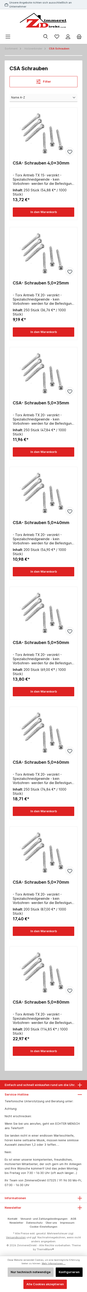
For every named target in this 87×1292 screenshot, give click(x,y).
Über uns (51, 1222)
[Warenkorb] (79, 37)
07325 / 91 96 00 (59, 1180)
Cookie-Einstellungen (43, 1226)
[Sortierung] (43, 98)
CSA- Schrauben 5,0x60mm (41, 762)
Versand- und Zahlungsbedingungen (44, 1218)
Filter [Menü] (43, 80)
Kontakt (12, 1218)
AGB (73, 1218)
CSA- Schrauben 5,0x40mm (41, 522)
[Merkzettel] (56, 37)
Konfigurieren (69, 1272)
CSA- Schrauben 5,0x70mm (41, 882)
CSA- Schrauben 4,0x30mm (41, 163)
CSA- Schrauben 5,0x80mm (41, 1002)
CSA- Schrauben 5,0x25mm (41, 282)
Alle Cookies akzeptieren (45, 1284)
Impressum (67, 1222)
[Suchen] (45, 37)
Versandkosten (16, 1237)
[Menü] (7, 37)
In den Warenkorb (43, 212)
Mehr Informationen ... (54, 1263)
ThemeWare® (45, 1249)
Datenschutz (34, 1222)
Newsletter (16, 1222)
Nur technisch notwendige (31, 1272)
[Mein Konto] (68, 37)
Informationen (15, 1198)
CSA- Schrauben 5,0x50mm (41, 642)
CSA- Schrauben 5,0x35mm (41, 402)
